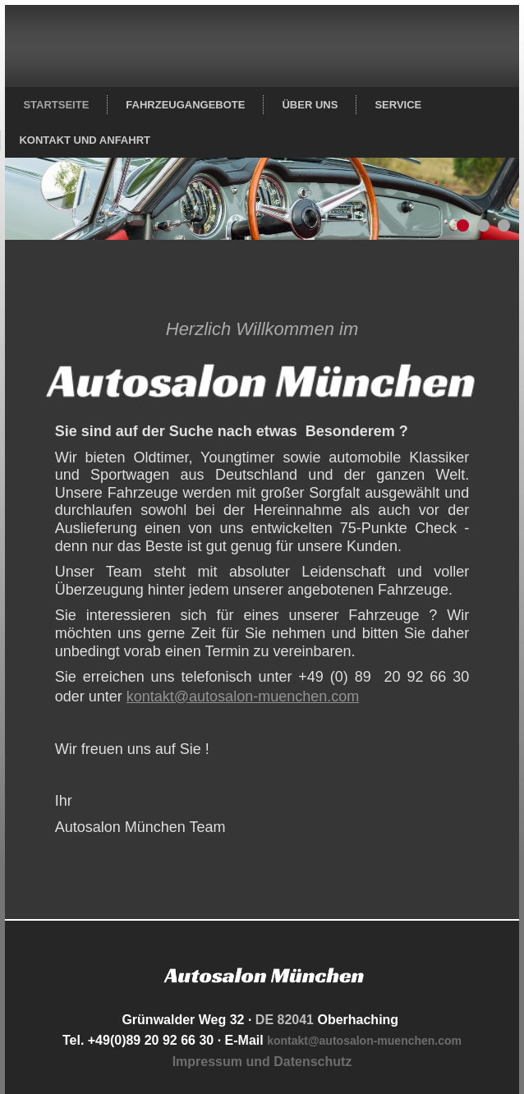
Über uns (310, 105)
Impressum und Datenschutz (262, 1062)
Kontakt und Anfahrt (84, 140)
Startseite (56, 105)
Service (398, 105)
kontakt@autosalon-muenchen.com (242, 696)
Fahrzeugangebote (185, 105)
